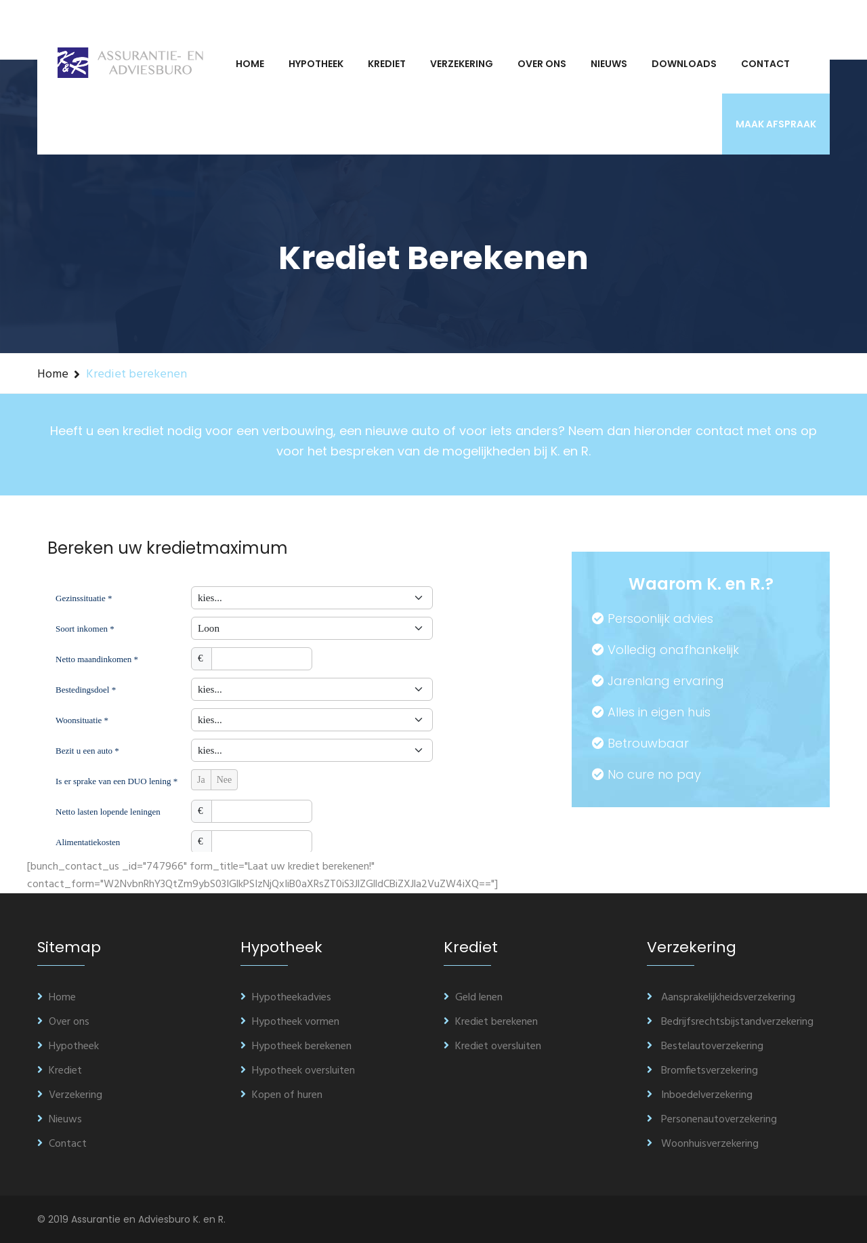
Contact (765, 63)
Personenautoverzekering (712, 1119)
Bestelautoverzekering (705, 1046)
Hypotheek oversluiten (297, 1071)
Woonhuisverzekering (703, 1144)
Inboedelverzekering (700, 1095)
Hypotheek (316, 63)
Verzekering (461, 63)
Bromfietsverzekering (702, 1071)
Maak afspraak (776, 124)
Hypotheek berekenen (296, 1046)
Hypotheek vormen (289, 1022)
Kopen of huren (281, 1095)
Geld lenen (473, 997)
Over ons (541, 63)
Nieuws (609, 63)
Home (250, 63)
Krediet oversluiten (492, 1046)
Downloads (684, 63)
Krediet (387, 63)
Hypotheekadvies (285, 997)
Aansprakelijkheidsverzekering (721, 997)
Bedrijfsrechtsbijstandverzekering (730, 1022)
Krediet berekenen (491, 1022)
